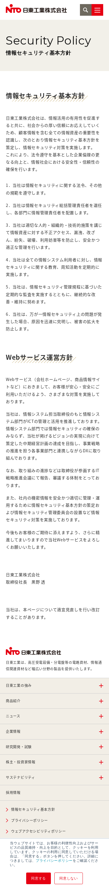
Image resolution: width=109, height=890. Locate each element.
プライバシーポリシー (54, 861)
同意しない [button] (68, 878)
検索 (86, 10)
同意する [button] (38, 878)
